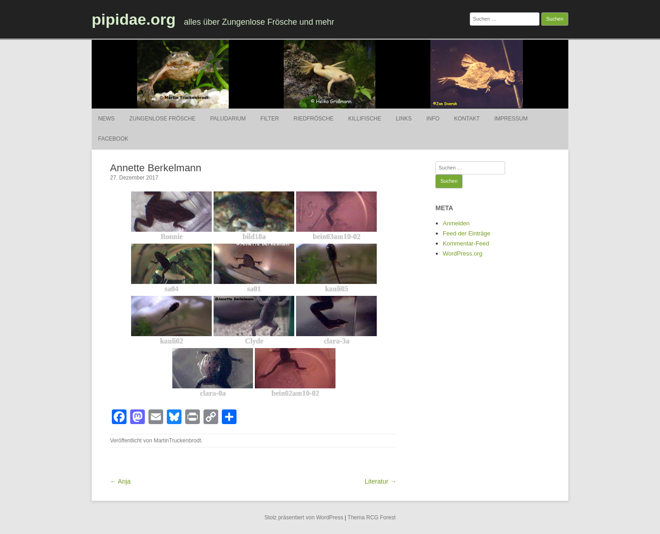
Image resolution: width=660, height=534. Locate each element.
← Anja (120, 481)
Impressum (511, 118)
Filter (269, 118)
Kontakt (467, 118)
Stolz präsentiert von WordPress (303, 517)
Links (404, 118)
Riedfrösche (314, 118)
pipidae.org (134, 19)
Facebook (113, 139)
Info (433, 118)
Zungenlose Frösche (162, 118)
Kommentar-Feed (466, 243)
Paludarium (228, 118)
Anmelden (456, 223)
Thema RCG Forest (371, 517)
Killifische (364, 118)
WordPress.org (462, 253)
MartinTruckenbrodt (177, 440)
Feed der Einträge (466, 233)
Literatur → (380, 481)
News (106, 118)
